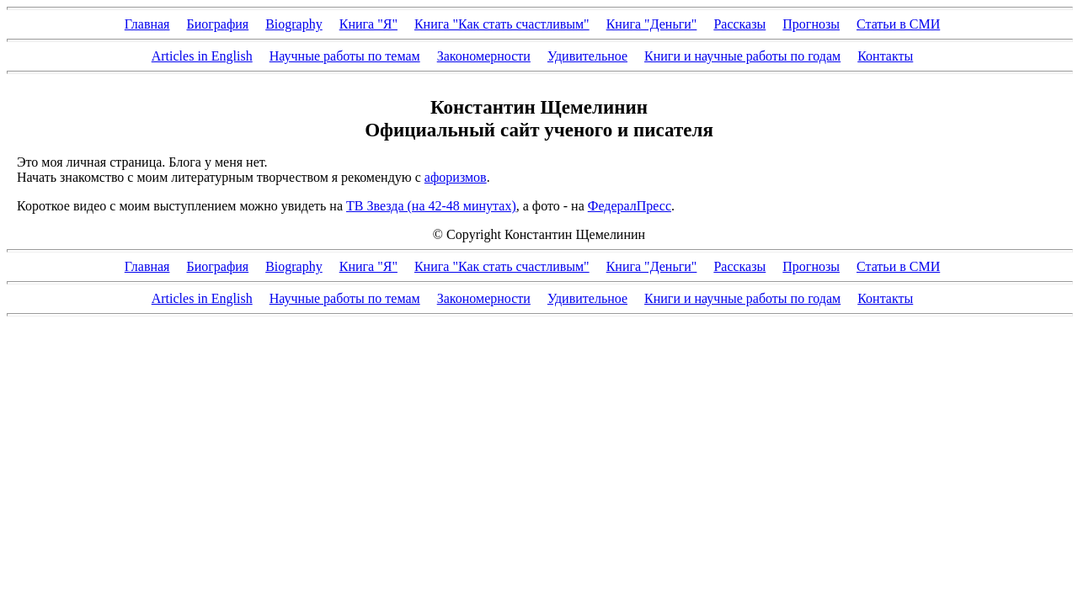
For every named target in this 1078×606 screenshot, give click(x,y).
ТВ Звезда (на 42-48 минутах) (431, 206)
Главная (147, 24)
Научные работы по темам (345, 56)
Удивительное (587, 56)
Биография (217, 24)
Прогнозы (811, 24)
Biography (294, 24)
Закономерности (484, 56)
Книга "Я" (368, 24)
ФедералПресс (629, 206)
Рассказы (739, 24)
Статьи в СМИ (898, 24)
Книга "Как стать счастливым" (502, 24)
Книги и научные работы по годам (742, 56)
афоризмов (455, 177)
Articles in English (202, 56)
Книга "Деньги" (651, 24)
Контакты (885, 56)
